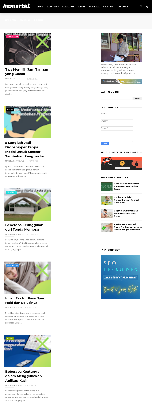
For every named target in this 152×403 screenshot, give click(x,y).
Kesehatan (68, 6)
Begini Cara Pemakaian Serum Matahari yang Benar (126, 226)
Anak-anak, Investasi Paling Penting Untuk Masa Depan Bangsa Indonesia (128, 239)
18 (29, 364)
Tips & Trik (136, 19)
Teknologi (122, 6)
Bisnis (40, 6)
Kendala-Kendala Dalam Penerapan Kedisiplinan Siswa (126, 199)
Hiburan (23, 33)
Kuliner (81, 6)
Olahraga (94, 6)
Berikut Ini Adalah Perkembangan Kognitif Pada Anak (126, 212)
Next (38, 364)
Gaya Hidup (52, 6)
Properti (108, 6)
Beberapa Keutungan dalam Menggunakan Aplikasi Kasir (23, 242)
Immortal (16, 7)
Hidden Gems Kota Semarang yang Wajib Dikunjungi (71, 242)
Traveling (10, 33)
